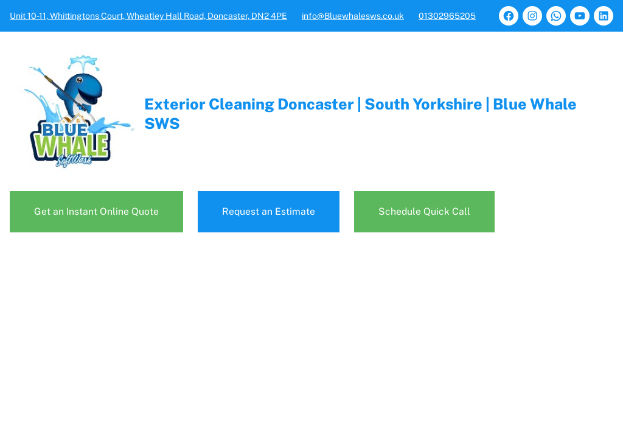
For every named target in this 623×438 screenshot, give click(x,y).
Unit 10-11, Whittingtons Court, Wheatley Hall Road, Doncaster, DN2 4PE (148, 16)
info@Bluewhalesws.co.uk (353, 16)
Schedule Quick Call (424, 211)
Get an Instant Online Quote (96, 211)
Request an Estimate (268, 211)
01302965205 (447, 16)
